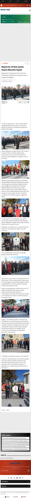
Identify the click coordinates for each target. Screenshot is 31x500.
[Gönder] (28, 470)
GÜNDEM (5, 63)
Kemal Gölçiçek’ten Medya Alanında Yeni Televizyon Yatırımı (14, 438)
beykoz (8, 410)
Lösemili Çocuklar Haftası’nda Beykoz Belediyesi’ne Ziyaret (14, 446)
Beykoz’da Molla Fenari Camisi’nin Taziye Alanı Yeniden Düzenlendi (15, 443)
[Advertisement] (15, 33)
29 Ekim (3, 410)
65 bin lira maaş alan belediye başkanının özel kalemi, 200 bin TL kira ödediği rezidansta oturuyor (15, 441)
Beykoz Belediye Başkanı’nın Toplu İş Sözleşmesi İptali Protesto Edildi (15, 449)
